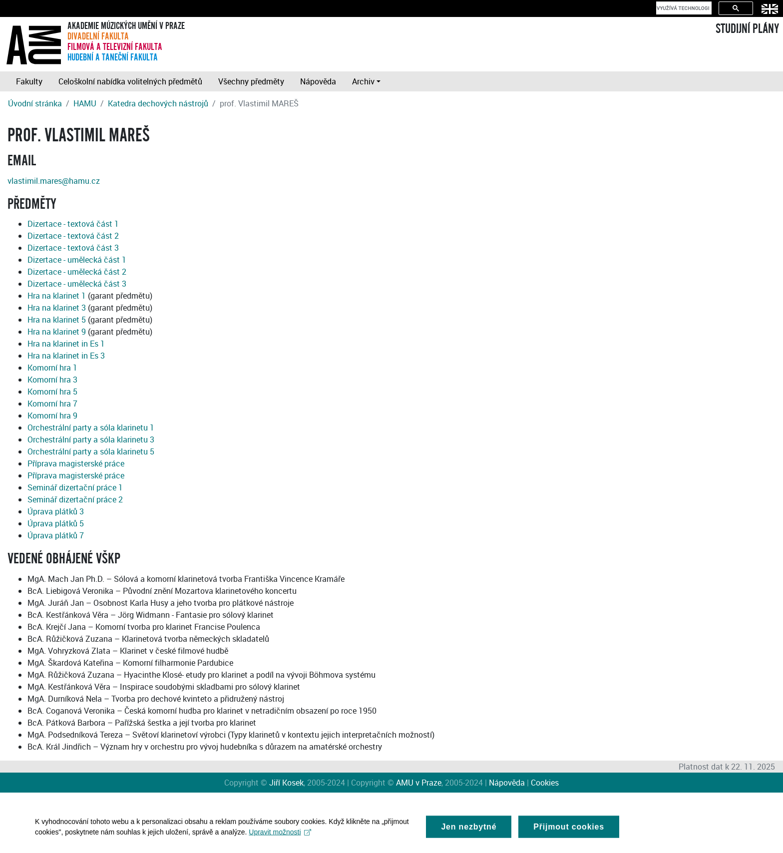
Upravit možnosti (280, 837)
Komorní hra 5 (52, 391)
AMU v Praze (418, 782)
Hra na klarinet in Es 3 (66, 355)
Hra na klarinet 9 (56, 331)
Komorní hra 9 (52, 415)
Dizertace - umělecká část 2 (76, 271)
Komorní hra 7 (52, 403)
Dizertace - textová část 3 (73, 247)
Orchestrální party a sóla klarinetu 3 (90, 439)
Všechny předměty (251, 81)
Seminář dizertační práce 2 (75, 499)
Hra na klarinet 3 (56, 307)
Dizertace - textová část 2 (73, 235)
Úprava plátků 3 (55, 511)
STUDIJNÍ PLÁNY (747, 29)
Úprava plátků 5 (55, 523)
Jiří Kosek (286, 782)
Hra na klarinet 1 (56, 295)
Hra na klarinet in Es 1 (66, 343)
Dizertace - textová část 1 (73, 223)
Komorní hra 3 (52, 379)
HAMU (84, 103)
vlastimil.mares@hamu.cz (53, 180)
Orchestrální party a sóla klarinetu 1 (90, 427)
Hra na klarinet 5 (56, 319)
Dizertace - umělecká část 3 (76, 283)
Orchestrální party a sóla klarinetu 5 (90, 451)
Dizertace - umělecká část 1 (76, 259)
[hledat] (683, 8)
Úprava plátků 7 (55, 535)
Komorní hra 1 (52, 367)
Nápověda (318, 81)
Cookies (545, 782)
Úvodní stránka (35, 103)
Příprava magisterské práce (75, 463)
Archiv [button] (363, 81)
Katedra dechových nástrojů (158, 103)
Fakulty (29, 81)
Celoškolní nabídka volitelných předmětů (130, 81)
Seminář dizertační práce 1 (75, 487)
